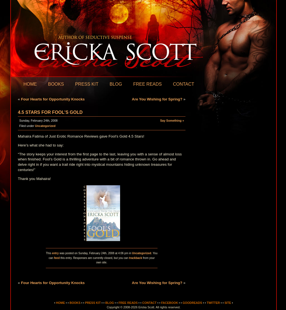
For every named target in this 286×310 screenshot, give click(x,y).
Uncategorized (45, 126)
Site (228, 302)
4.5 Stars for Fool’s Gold (50, 112)
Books (56, 84)
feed (57, 257)
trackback (135, 257)
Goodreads (192, 302)
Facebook (169, 302)
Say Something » (172, 120)
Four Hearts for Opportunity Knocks (53, 99)
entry (55, 253)
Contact (183, 84)
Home (30, 84)
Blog (115, 84)
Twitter (213, 302)
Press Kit (87, 84)
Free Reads (147, 84)
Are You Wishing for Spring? (157, 99)
